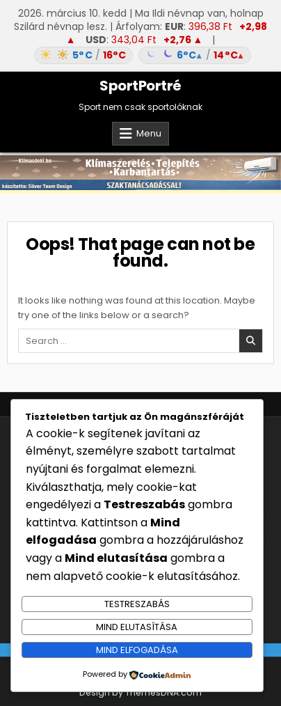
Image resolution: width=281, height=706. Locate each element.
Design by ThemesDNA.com (140, 692)
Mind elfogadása (137, 650)
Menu (148, 133)
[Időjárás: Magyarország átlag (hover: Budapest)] (140, 55)
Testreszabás (137, 604)
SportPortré (140, 85)
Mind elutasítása (136, 627)
